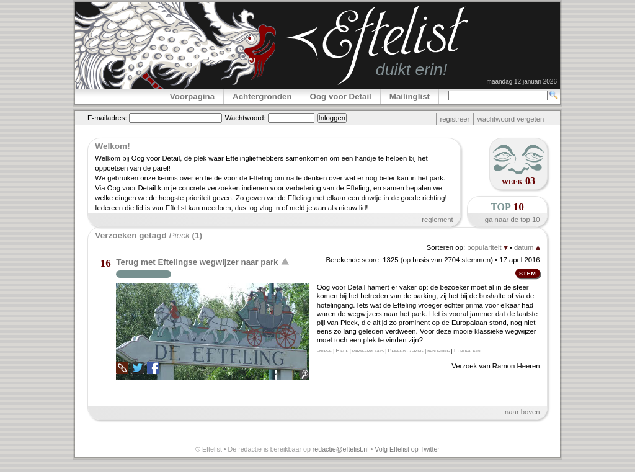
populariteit (487, 247)
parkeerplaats (368, 350)
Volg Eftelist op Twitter (407, 449)
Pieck (342, 350)
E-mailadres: (107, 118)
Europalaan (467, 350)
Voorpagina (192, 96)
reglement (437, 219)
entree (324, 350)
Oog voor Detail (340, 96)
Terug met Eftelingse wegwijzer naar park (197, 262)
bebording (438, 350)
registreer (454, 119)
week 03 (518, 181)
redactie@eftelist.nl (341, 449)
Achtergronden (262, 96)
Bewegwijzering (405, 350)
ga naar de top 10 (512, 219)
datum (527, 247)
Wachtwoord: (245, 118)
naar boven (522, 412)
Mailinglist (409, 96)
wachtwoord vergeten (510, 119)
